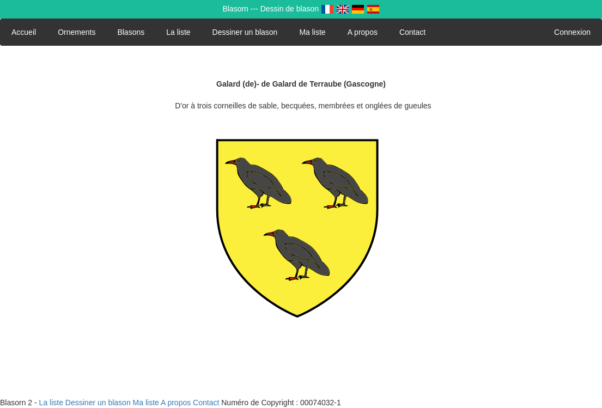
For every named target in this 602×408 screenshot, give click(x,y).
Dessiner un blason (245, 32)
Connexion (572, 32)
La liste (178, 32)
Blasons (130, 32)
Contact (412, 32)
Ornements (76, 32)
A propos (363, 32)
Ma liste (312, 32)
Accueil (23, 32)
